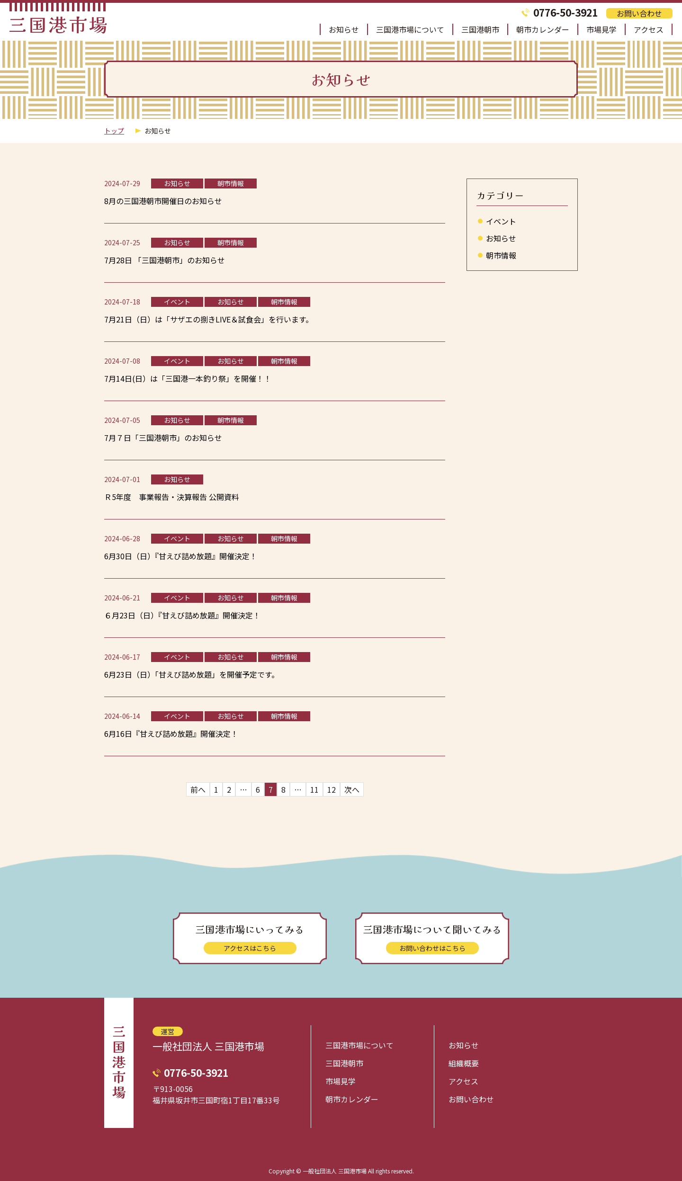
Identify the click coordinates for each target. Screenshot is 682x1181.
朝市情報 (501, 255)
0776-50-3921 (565, 13)
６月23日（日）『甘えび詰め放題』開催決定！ (182, 615)
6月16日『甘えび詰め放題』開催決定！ (171, 733)
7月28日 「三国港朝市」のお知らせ (164, 260)
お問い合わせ (639, 13)
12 (331, 789)
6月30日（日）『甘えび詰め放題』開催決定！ (180, 556)
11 (314, 789)
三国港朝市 (480, 29)
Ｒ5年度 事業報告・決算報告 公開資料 (171, 496)
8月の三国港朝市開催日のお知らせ (163, 200)
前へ (198, 789)
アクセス (649, 29)
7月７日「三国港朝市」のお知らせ (163, 437)
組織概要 (464, 1063)
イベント (501, 221)
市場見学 (601, 29)
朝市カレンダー (542, 29)
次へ (351, 789)
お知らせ (344, 29)
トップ (114, 130)
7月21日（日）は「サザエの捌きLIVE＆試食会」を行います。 (208, 319)
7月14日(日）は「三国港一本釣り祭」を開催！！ (187, 378)
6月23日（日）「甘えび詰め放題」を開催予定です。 (191, 674)
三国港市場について (410, 29)
